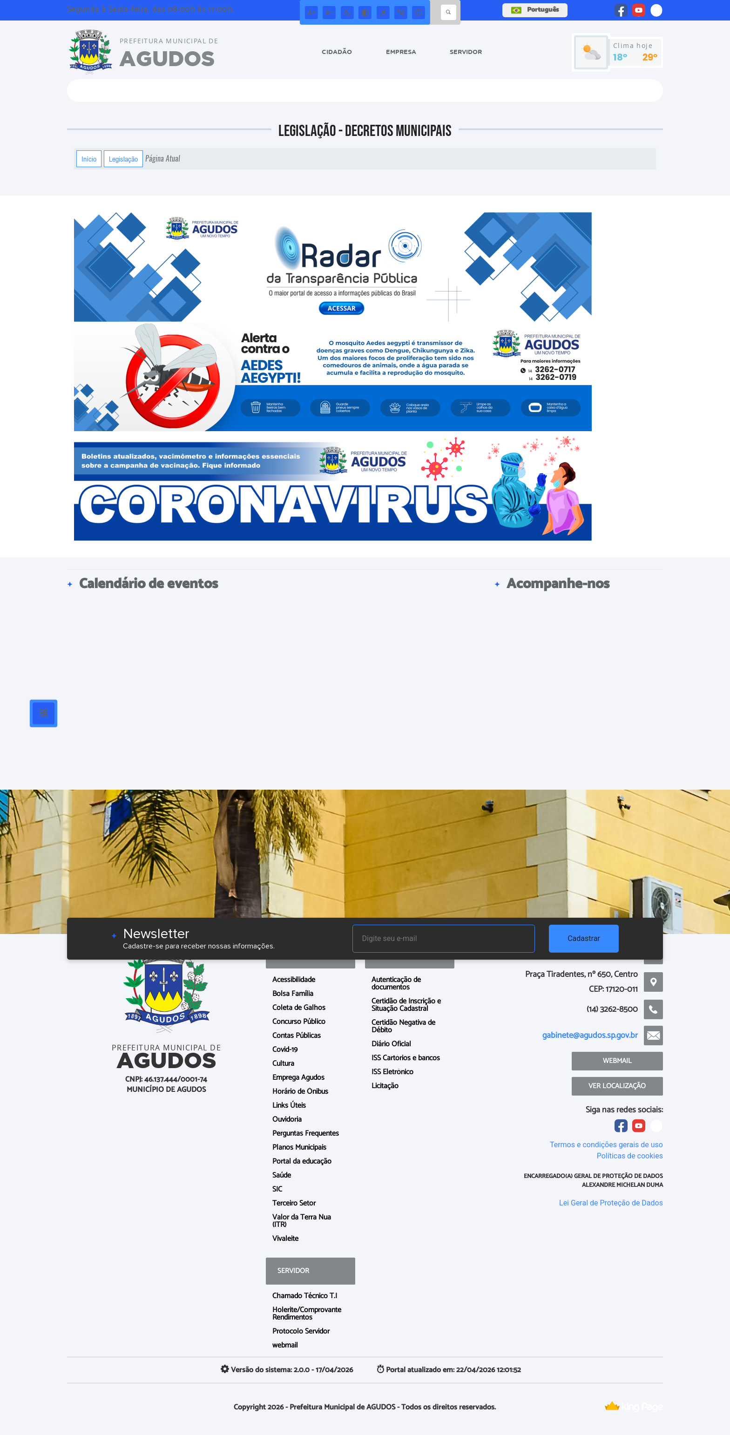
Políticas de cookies (630, 1155)
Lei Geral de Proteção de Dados (611, 1202)
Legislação (123, 158)
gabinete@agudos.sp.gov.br (590, 1035)
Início (88, 158)
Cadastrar (584, 938)
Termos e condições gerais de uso (606, 1144)
